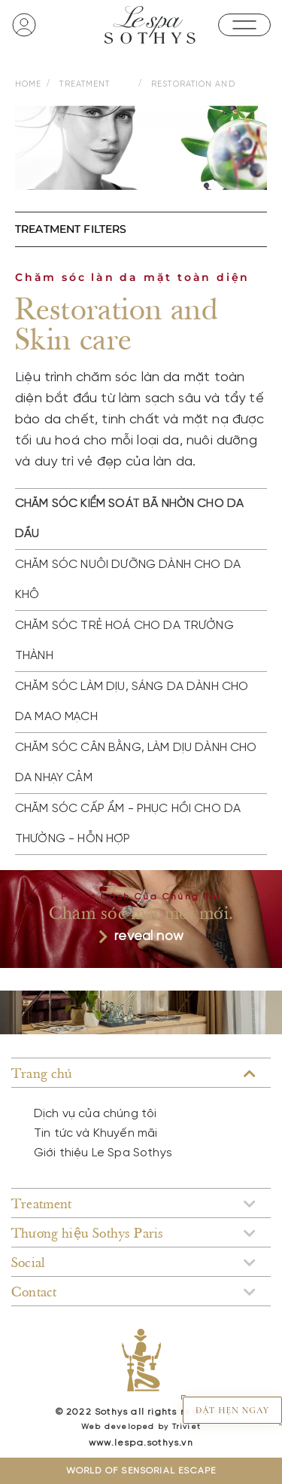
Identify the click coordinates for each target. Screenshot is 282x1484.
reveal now (141, 937)
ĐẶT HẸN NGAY (232, 1410)
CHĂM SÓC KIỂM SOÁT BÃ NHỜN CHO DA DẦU (129, 518)
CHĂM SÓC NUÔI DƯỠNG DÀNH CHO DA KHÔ (128, 579)
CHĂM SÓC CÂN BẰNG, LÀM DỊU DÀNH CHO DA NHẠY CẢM (136, 762)
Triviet (186, 1427)
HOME (28, 84)
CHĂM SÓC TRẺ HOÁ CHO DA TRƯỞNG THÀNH (124, 640)
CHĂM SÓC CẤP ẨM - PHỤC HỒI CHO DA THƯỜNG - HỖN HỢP (128, 823)
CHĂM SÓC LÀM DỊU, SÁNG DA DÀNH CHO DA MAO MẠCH (131, 701)
